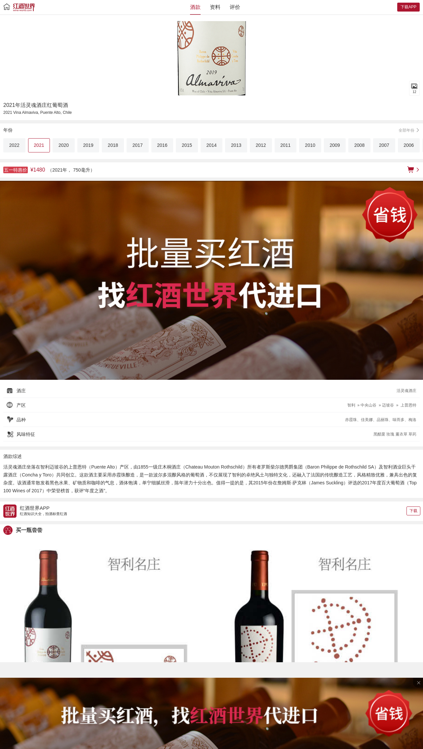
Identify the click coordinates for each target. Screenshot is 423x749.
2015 (187, 145)
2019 (88, 145)
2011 (285, 145)
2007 (384, 145)
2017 (138, 145)
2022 (14, 145)
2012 (261, 145)
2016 (162, 145)
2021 (39, 145)
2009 (334, 145)
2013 (236, 145)
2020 (63, 145)
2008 (359, 145)
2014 (211, 145)
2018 (113, 145)
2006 (409, 145)
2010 (310, 145)
